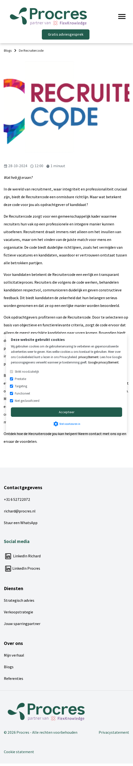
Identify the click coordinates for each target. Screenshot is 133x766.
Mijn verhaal (14, 655)
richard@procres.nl (20, 511)
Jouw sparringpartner (22, 623)
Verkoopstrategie (18, 612)
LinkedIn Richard (22, 556)
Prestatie (20, 379)
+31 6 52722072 (17, 499)
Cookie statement (19, 751)
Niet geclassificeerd (27, 401)
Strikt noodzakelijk (27, 372)
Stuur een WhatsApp (20, 522)
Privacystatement (114, 732)
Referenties (13, 678)
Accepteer (66, 412)
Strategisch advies (19, 600)
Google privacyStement (103, 362)
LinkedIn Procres (22, 568)
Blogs (9, 666)
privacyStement (88, 357)
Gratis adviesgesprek (65, 34)
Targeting (21, 386)
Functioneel (22, 393)
